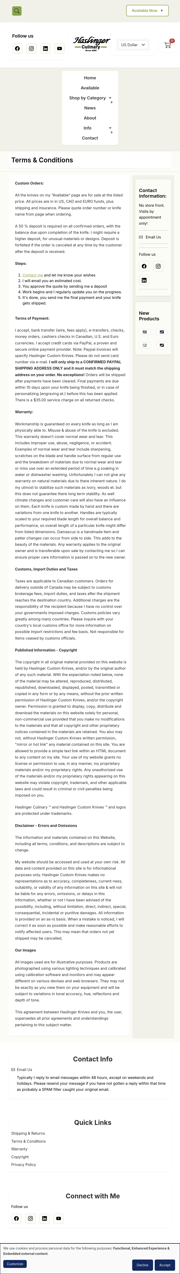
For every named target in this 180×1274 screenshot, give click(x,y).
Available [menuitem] (90, 87)
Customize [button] (15, 1264)
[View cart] (168, 44)
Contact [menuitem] (90, 138)
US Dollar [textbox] (129, 44)
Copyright (20, 1157)
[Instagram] (31, 48)
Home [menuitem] (90, 77)
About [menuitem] (90, 118)
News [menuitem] (90, 107)
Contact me (32, 275)
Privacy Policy (23, 1164)
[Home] (92, 44)
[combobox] (133, 44)
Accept (164, 1265)
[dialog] (90, 1258)
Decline (142, 1265)
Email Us (150, 237)
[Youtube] (59, 48)
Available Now (144, 10)
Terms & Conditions (28, 1141)
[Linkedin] (45, 48)
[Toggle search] (17, 11)
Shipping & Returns (28, 1133)
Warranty (19, 1149)
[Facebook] (17, 48)
